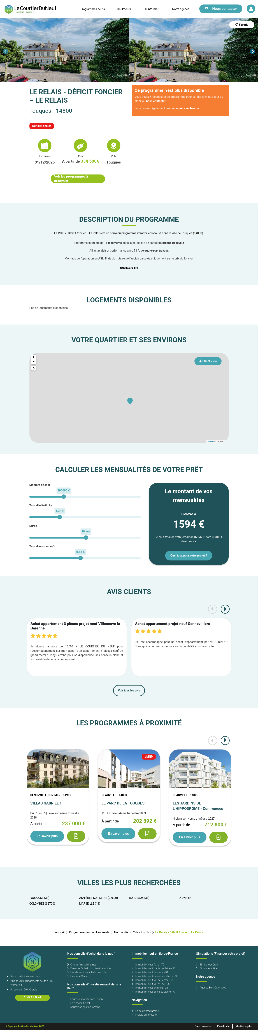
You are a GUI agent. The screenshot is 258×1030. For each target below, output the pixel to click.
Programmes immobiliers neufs (89, 932)
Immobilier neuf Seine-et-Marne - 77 (154, 992)
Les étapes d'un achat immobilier (87, 972)
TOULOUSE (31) (39, 898)
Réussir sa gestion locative (83, 1007)
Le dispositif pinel (78, 1003)
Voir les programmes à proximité (71, 179)
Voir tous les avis (129, 690)
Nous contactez (203, 1026)
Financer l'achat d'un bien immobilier (89, 968)
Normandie (121, 932)
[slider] (63, 496)
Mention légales (244, 1026)
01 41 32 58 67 (32, 997)
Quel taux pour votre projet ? (188, 555)
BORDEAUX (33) (139, 898)
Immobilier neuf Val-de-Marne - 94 (152, 980)
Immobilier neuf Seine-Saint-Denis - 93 (155, 976)
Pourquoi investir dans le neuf (85, 999)
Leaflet (210, 441)
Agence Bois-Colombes (211, 988)
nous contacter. (156, 101)
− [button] (34, 362)
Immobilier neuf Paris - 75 (148, 965)
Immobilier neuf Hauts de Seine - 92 (154, 968)
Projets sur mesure (144, 1015)
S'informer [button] (152, 9)
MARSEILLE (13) (89, 904)
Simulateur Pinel (207, 968)
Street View (208, 361)
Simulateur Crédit (207, 965)
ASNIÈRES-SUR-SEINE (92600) (98, 898)
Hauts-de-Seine (77, 976)
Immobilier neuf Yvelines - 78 (150, 988)
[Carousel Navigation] (129, 51)
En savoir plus (47, 836)
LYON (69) (185, 898)
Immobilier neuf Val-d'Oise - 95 (151, 984)
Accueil (59, 932)
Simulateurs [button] (124, 9)
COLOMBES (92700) (42, 904)
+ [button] (34, 357)
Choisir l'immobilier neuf (82, 965)
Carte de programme (145, 1011)
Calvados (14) (142, 932)
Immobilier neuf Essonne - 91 (150, 972)
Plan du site (223, 1026)
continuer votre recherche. (183, 108)
